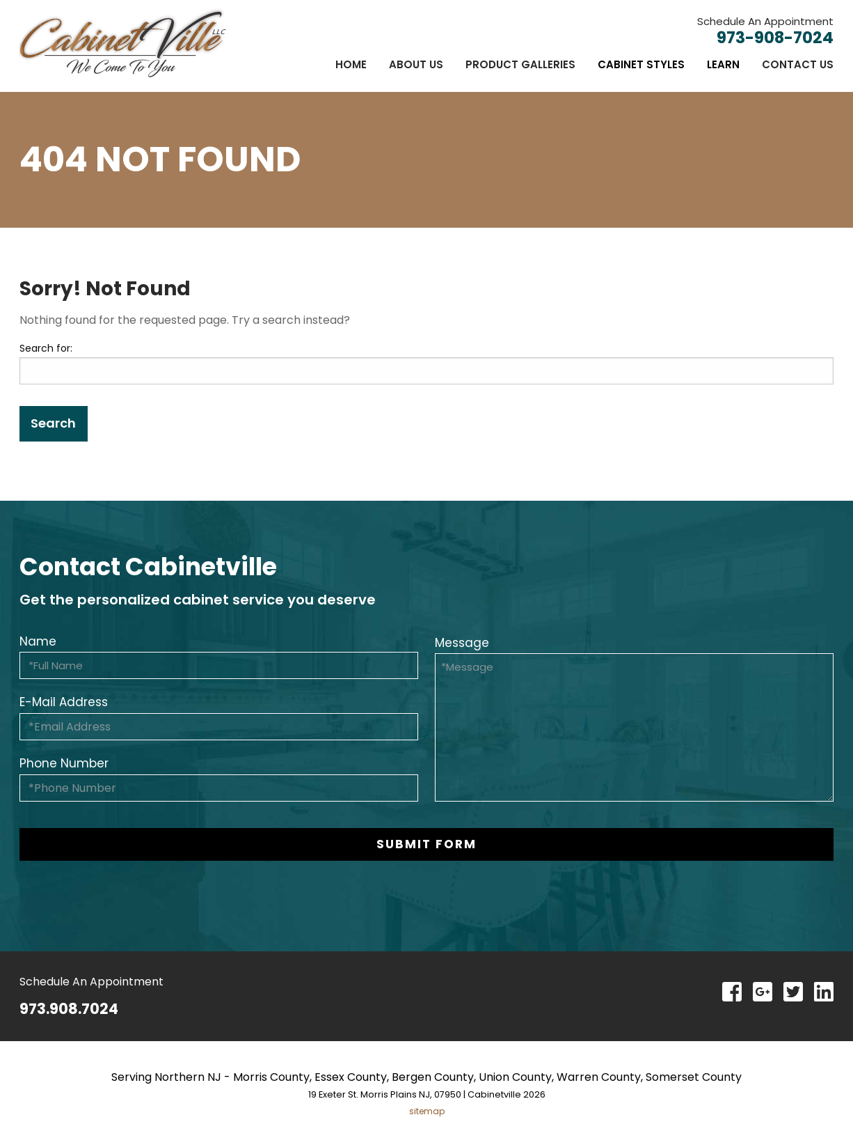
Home (351, 64)
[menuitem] (351, 64)
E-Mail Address (63, 702)
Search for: (45, 348)
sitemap (427, 1111)
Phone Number (64, 763)
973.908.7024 (68, 1009)
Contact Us (798, 64)
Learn (723, 64)
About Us (416, 64)
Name (37, 641)
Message (462, 642)
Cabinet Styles (641, 64)
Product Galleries (520, 64)
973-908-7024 (775, 37)
